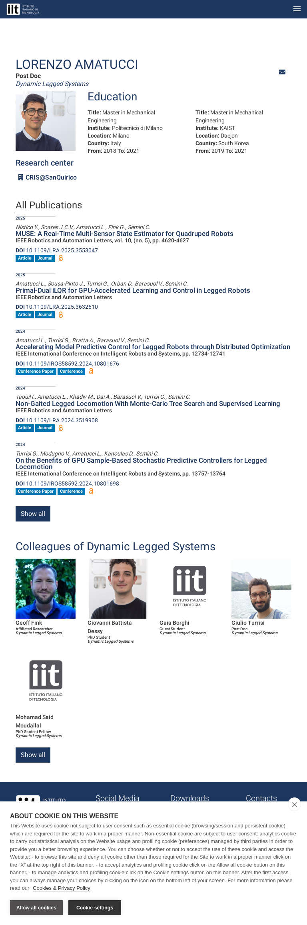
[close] (294, 804)
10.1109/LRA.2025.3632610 (57, 307)
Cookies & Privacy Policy (61, 888)
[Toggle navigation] (297, 9)
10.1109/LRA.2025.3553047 (57, 250)
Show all (33, 513)
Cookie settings (94, 908)
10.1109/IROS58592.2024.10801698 (67, 483)
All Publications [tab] (49, 205)
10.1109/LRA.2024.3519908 (57, 420)
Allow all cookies (36, 908)
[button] (282, 72)
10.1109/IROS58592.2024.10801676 (67, 363)
